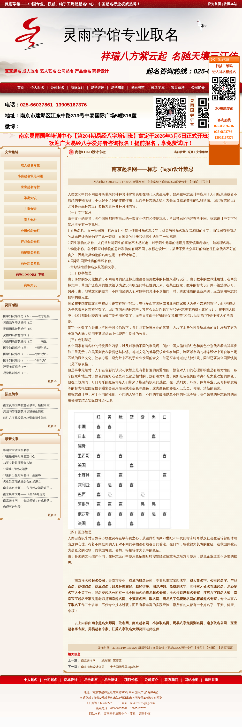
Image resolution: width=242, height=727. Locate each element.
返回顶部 (226, 647)
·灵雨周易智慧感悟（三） (18, 335)
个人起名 (37, 87)
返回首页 (211, 680)
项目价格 (178, 87)
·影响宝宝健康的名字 (15, 450)
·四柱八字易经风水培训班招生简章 (24, 418)
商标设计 (77, 87)
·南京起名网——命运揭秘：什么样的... (27, 500)
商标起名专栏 (30, 263)
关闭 (206, 182)
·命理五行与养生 (12, 507)
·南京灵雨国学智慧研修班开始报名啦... (27, 405)
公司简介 (198, 87)
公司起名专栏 (30, 231)
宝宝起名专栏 (30, 187)
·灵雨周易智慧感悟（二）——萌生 (24, 341)
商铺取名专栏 (30, 252)
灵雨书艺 (137, 87)
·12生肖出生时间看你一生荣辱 (21, 475)
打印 (194, 182)
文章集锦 (202, 152)
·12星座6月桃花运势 (15, 469)
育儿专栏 (30, 220)
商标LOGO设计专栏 (30, 274)
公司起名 (57, 87)
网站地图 (191, 680)
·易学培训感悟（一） (15, 373)
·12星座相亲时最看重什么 (18, 456)
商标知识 (30, 285)
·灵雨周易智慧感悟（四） (18, 329)
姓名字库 (158, 87)
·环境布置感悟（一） (15, 366)
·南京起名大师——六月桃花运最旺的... (27, 488)
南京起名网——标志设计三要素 (101, 660)
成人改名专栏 (30, 165)
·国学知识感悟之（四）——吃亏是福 (26, 316)
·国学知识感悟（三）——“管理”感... (25, 347)
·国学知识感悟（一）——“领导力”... (25, 360)
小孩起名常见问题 (30, 176)
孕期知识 (30, 198)
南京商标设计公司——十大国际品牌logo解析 (109, 667)
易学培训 (117, 87)
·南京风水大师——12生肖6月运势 (23, 494)
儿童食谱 (30, 209)
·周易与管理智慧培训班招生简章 (23, 411)
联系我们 (171, 680)
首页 (20, 87)
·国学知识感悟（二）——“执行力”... (25, 354)
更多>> (52, 381)
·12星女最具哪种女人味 (17, 462)
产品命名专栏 (30, 241)
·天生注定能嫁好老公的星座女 (21, 481)
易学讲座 (97, 87)
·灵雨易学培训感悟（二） (18, 322)
